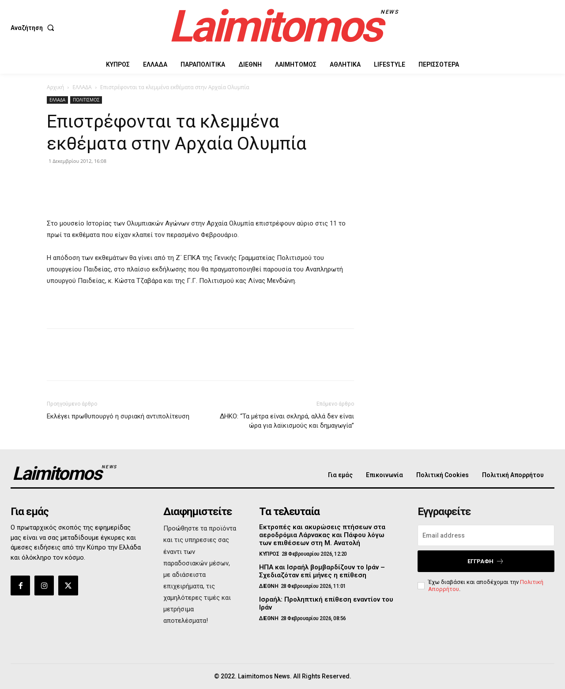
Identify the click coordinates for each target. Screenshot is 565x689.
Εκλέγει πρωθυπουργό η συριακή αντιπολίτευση (118, 416)
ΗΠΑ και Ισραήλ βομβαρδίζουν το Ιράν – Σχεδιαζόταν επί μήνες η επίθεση (322, 571)
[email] (486, 535)
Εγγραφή (485, 561)
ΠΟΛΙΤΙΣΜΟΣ (86, 100)
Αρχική (55, 87)
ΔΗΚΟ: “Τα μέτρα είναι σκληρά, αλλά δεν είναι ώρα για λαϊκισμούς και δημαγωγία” (287, 420)
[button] (34, 28)
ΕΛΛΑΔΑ (81, 87)
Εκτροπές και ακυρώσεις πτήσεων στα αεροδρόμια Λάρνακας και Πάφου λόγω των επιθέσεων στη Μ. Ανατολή (322, 535)
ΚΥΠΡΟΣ (269, 554)
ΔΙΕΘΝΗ (268, 586)
